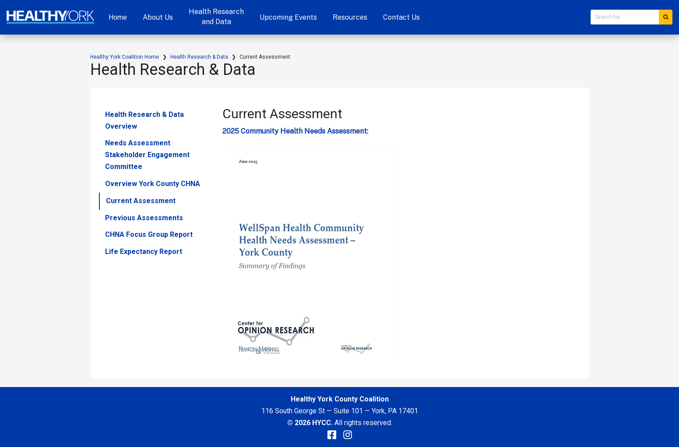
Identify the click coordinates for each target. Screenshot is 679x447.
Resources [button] (350, 17)
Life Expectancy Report (143, 251)
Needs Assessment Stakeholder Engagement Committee (147, 155)
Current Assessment (141, 201)
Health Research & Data (199, 57)
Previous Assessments (144, 218)
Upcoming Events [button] (288, 17)
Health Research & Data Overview (144, 120)
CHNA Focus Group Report (149, 234)
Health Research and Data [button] (216, 16)
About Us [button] (158, 17)
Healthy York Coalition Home (124, 57)
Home (118, 17)
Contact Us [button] (401, 17)
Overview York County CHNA (152, 184)
